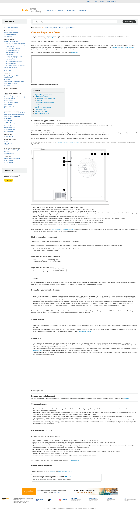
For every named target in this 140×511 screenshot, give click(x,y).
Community (71, 10)
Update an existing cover (42, 113)
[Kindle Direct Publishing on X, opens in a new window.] (51, 500)
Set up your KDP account (11, 32)
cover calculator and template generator (123, 47)
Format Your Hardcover (10, 67)
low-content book (38, 350)
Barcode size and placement (43, 107)
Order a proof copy (75, 460)
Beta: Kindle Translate (10, 83)
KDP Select (7, 118)
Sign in (102, 1)
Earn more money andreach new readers (76, 499)
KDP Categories (8, 95)
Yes (65, 477)
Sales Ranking (8, 104)
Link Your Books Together (11, 102)
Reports (60, 10)
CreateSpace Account (10, 34)
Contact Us (8, 180)
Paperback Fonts (10, 59)
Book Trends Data (9, 106)
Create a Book (8, 77)
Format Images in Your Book (14, 58)
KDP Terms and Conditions (50, 508)
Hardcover (7, 79)
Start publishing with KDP (11, 76)
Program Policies (9, 153)
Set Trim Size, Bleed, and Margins (15, 43)
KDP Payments (8, 145)
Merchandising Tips (9, 127)
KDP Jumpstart (8, 160)
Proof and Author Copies (11, 90)
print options (74, 52)
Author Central (8, 120)
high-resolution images (84, 331)
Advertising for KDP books (11, 124)
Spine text (39, 100)
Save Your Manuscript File (13, 48)
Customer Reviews (9, 98)
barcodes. (127, 398)
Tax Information (8, 36)
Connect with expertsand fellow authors (93, 499)
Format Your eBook (9, 69)
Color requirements (40, 109)
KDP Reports (8, 143)
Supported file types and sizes (43, 95)
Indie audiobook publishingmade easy (130, 499)
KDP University (8, 162)
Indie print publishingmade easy (111, 499)
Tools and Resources (10, 71)
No (70, 477)
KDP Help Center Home (11, 27)
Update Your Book (9, 136)
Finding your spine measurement (46, 98)
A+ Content (7, 122)
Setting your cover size (41, 96)
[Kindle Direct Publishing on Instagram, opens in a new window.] (63, 500)
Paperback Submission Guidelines (15, 65)
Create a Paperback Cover (14, 56)
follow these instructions (64, 471)
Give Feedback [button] (112, 2)
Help (96, 1)
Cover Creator (10, 54)
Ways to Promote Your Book (12, 116)
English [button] (89, 2)
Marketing (82, 10)
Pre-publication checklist (41, 111)
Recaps (6, 108)
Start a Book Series (9, 85)
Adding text (38, 106)
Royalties (6, 141)
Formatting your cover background (44, 102)
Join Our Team (83, 508)
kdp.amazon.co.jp (91, 508)
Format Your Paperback (11, 41)
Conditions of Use (69, 508)
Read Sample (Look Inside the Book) (14, 97)
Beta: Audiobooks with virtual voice (14, 81)
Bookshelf (50, 10)
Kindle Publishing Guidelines (12, 158)
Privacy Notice (61, 508)
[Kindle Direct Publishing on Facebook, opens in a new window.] (39, 500)
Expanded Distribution (10, 126)
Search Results (8, 100)
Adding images (39, 104)
